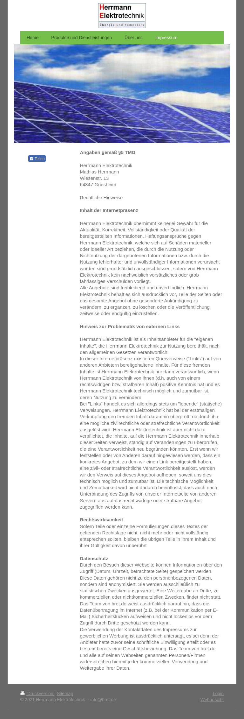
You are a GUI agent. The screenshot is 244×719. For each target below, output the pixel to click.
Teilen (37, 159)
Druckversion (37, 693)
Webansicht (212, 699)
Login (218, 693)
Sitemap (65, 693)
